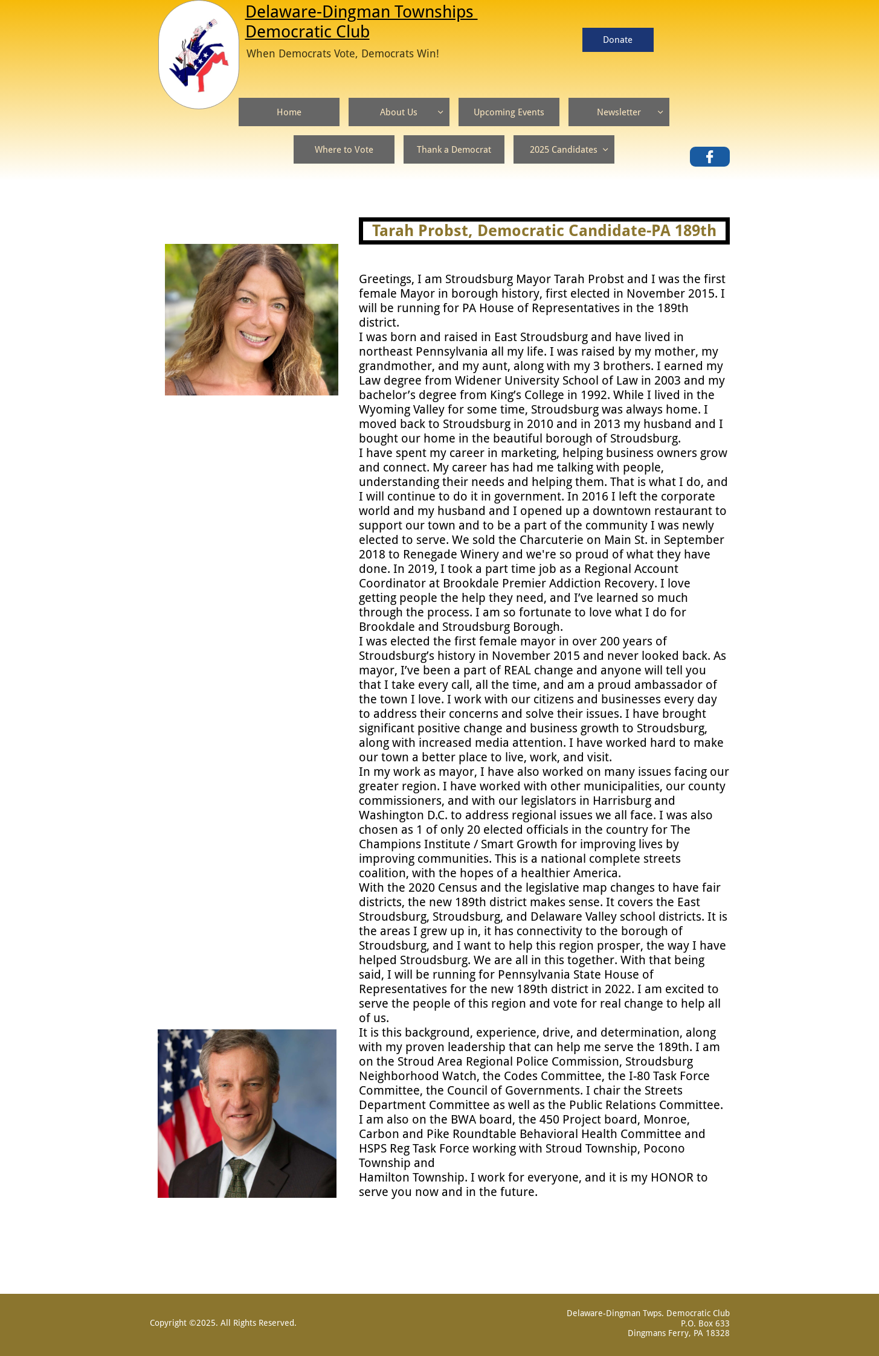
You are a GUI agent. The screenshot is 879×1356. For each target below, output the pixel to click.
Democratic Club (307, 32)
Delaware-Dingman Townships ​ (361, 12)
